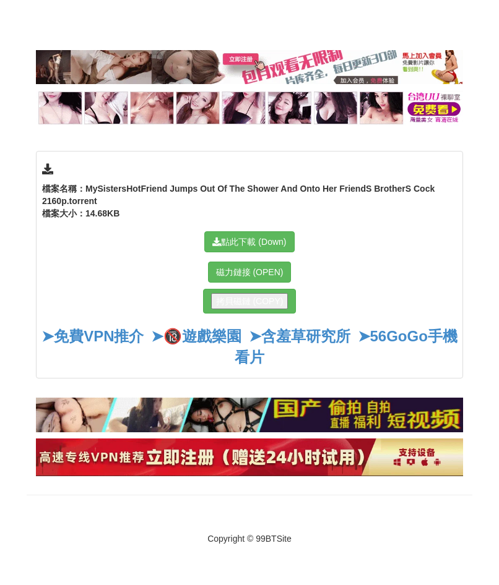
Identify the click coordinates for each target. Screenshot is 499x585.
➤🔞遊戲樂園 (196, 336)
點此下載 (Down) (249, 242)
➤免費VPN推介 (92, 336)
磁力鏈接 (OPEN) (250, 272)
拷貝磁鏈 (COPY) (250, 301)
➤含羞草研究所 (299, 336)
